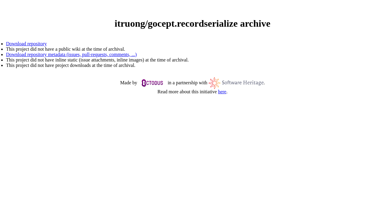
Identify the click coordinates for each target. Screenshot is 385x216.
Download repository (26, 43)
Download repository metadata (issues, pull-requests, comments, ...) (71, 54)
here (222, 91)
